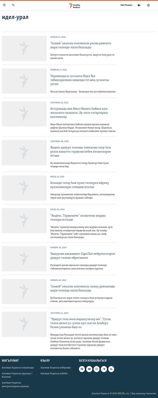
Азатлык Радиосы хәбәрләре (55, 368)
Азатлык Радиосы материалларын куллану (15, 385)
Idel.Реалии (126, 5)
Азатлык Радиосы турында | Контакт (17, 375)
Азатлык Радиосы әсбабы (54, 373)
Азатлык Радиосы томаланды (18, 368)
